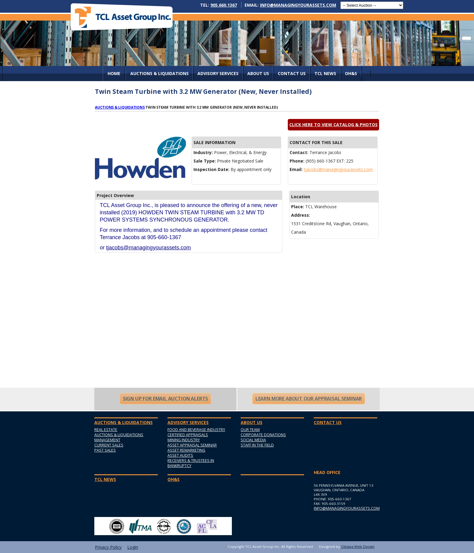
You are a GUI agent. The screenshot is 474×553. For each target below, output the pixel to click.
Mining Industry (183, 440)
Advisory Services (218, 73)
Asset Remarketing (186, 450)
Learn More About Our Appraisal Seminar (308, 398)
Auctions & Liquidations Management (118, 437)
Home (114, 73)
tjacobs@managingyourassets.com (338, 169)
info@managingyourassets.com (298, 5)
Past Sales (105, 450)
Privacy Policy (108, 547)
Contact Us (292, 73)
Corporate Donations (263, 434)
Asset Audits (180, 455)
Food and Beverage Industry (196, 429)
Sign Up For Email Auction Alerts (165, 398)
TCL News (325, 73)
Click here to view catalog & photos (333, 124)
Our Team (250, 429)
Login (132, 547)
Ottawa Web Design (358, 546)
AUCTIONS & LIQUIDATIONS (159, 73)
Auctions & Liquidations (120, 107)
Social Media (253, 440)
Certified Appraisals (187, 434)
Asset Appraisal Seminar (192, 445)
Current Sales (108, 445)
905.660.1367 (223, 5)
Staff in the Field (257, 445)
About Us (258, 73)
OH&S (351, 73)
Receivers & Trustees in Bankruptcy (190, 463)
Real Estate (105, 429)
